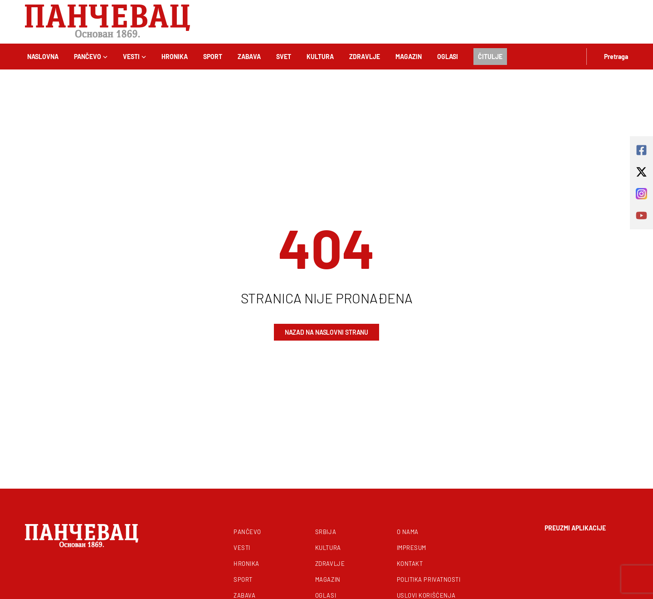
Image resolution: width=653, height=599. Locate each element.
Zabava (249, 56)
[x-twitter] (641, 172)
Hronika (174, 56)
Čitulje (490, 56)
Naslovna (42, 56)
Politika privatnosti (429, 579)
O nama (408, 531)
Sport (212, 56)
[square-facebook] (641, 150)
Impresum (411, 547)
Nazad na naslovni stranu (327, 332)
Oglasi (447, 56)
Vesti (134, 56)
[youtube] (641, 215)
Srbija (325, 531)
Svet (283, 56)
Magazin (408, 56)
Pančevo (90, 56)
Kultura (320, 56)
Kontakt (410, 563)
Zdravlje (364, 56)
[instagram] (641, 193)
